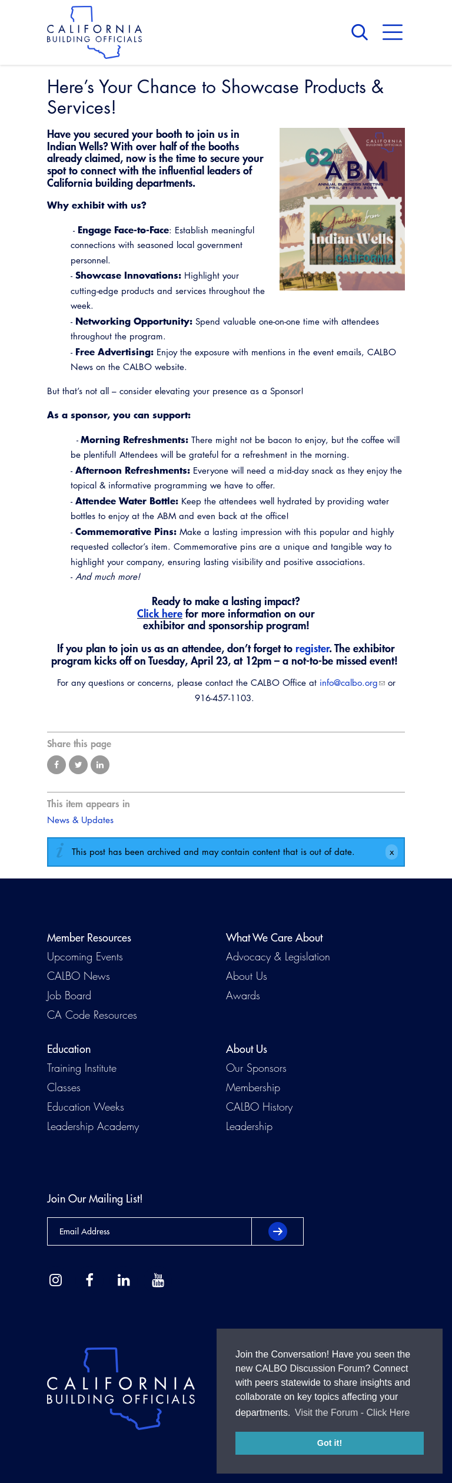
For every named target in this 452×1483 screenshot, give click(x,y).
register (312, 648)
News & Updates (80, 819)
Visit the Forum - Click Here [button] (352, 1413)
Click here (159, 613)
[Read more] (342, 209)
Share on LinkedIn (100, 764)
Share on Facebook (56, 764)
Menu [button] (392, 32)
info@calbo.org (349, 682)
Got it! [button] (329, 1443)
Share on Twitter (78, 764)
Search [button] (362, 32)
